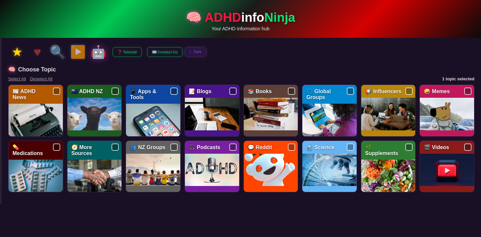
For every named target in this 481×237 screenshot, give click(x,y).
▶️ (78, 52)
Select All (17, 78)
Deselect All (41, 78)
